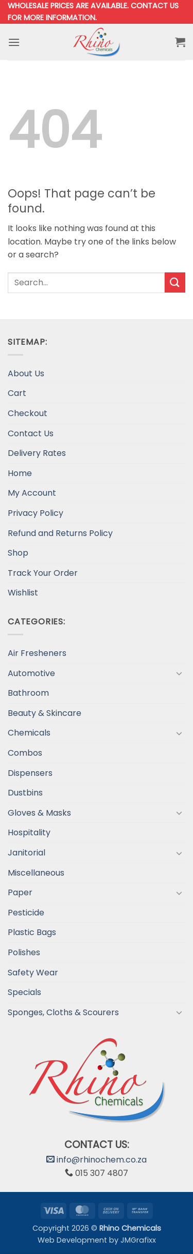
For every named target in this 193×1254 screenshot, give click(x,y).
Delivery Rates (37, 453)
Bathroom (28, 693)
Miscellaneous (36, 873)
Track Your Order (43, 573)
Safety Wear (33, 972)
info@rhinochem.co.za (96, 1160)
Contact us (155, 6)
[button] (14, 42)
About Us (26, 373)
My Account (32, 493)
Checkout (27, 413)
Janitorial (26, 853)
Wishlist (23, 593)
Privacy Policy (35, 513)
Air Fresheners (37, 653)
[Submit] (175, 282)
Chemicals (29, 733)
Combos (25, 753)
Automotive (31, 673)
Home (20, 473)
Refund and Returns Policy (60, 533)
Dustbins (25, 793)
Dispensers (30, 773)
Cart (17, 393)
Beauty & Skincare (44, 713)
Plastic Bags (32, 932)
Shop (18, 553)
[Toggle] (179, 673)
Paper (20, 892)
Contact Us (31, 433)
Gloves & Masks (39, 813)
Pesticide (26, 913)
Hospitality (29, 832)
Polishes (24, 952)
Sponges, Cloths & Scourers (63, 1012)
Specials (24, 992)
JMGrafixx (138, 1240)
